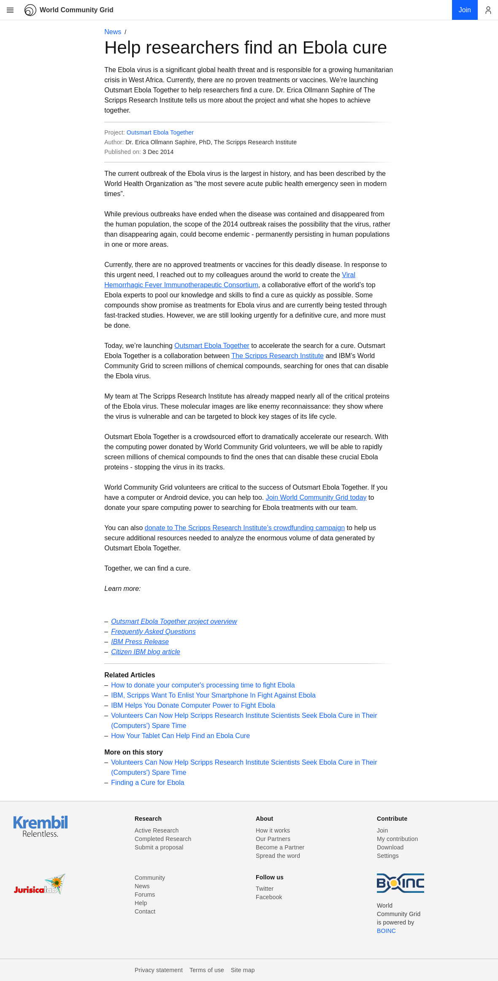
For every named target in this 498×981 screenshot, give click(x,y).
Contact (145, 911)
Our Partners (273, 838)
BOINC (386, 930)
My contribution (397, 838)
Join (382, 830)
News (112, 31)
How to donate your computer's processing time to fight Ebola (203, 685)
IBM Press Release (140, 641)
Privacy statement (159, 970)
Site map (243, 970)
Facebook (269, 897)
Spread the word (278, 855)
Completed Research (163, 838)
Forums (145, 894)
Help (141, 903)
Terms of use (206, 970)
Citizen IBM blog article (145, 651)
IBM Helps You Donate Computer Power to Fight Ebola (193, 705)
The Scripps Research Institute (277, 355)
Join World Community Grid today (316, 497)
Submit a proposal (159, 847)
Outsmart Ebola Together (160, 132)
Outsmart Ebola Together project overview (174, 621)
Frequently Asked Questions (153, 631)
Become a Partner (280, 847)
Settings (388, 855)
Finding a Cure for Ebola (147, 782)
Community (150, 877)
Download (390, 847)
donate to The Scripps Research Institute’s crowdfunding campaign (245, 527)
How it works (273, 830)
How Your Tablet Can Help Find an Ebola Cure (180, 735)
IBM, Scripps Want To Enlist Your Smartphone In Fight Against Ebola (213, 695)
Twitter (264, 888)
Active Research (157, 830)
